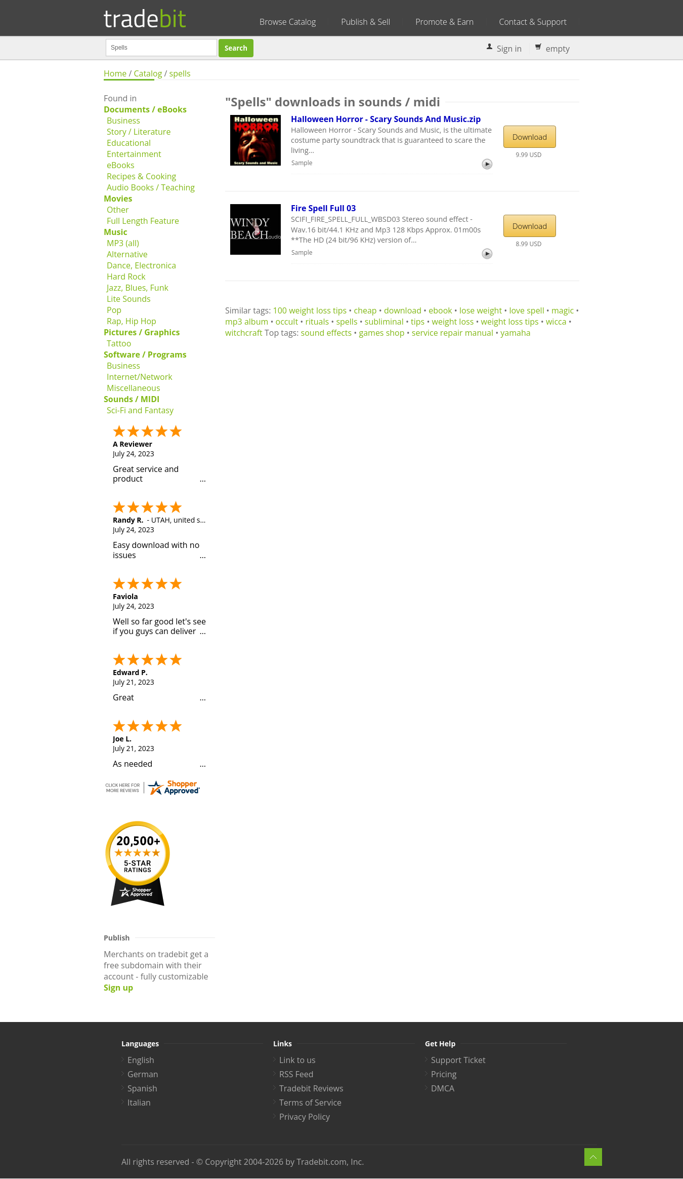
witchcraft (244, 332)
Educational (129, 142)
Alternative (127, 254)
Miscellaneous (133, 388)
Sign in (509, 48)
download (402, 310)
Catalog (148, 73)
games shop (381, 332)
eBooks (121, 165)
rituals (317, 321)
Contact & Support (533, 21)
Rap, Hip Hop (131, 321)
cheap (365, 310)
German (142, 1074)
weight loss (453, 321)
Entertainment (134, 154)
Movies (118, 198)
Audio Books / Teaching (151, 187)
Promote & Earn (444, 21)
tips (417, 321)
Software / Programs (145, 354)
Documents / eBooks (145, 109)
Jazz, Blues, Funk (137, 287)
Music (115, 232)
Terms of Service (310, 1102)
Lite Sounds (129, 298)
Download (530, 137)
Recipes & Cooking (141, 176)
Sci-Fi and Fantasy (140, 410)
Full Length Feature (143, 220)
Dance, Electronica (141, 265)
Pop (114, 310)
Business (123, 120)
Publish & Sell (365, 21)
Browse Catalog (288, 21)
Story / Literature (138, 131)
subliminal (384, 321)
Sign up (118, 987)
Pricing (443, 1074)
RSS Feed (296, 1074)
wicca (556, 321)
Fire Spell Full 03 (323, 208)
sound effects (326, 332)
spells (180, 73)
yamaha (515, 332)
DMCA (442, 1088)
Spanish (142, 1088)
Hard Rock (126, 276)
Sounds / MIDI (131, 399)
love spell (526, 310)
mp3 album (246, 321)
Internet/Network (140, 376)
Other (118, 209)
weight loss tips (510, 321)
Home (115, 73)
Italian (139, 1102)
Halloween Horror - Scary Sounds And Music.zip (386, 119)
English (140, 1060)
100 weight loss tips (310, 310)
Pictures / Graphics (142, 332)
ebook (440, 310)
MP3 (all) (123, 243)
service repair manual (452, 332)
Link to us (297, 1060)
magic (562, 310)
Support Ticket (458, 1060)
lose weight (480, 310)
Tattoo (119, 343)
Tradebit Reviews (311, 1088)
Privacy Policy (304, 1116)
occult (287, 321)
